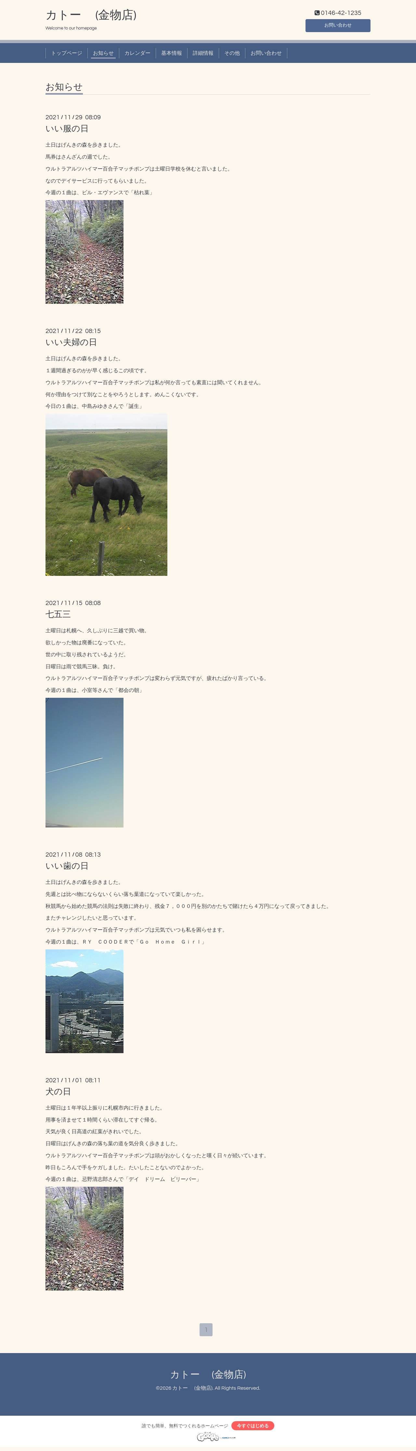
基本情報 (171, 54)
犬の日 (58, 1093)
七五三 (58, 616)
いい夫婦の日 (71, 344)
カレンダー (137, 54)
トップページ (66, 54)
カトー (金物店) (91, 16)
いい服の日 (67, 130)
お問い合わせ (338, 26)
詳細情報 (203, 54)
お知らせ (103, 54)
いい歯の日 (67, 867)
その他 (232, 54)
